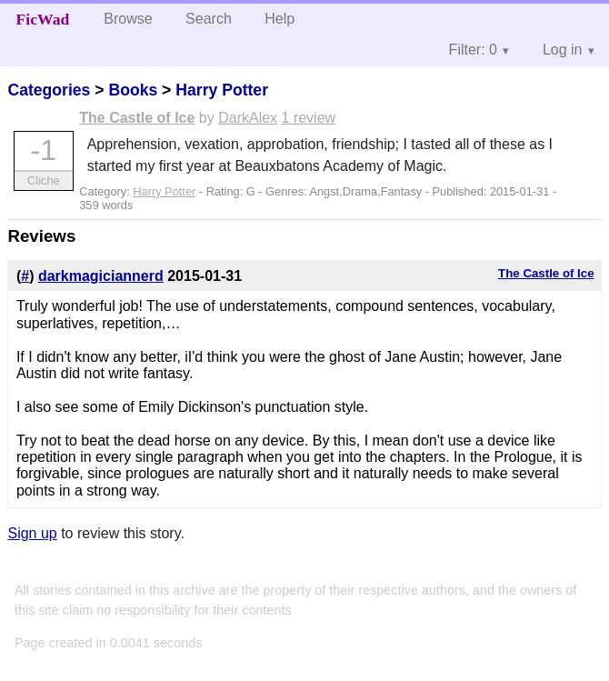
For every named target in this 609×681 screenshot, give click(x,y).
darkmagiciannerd (101, 276)
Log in (563, 49)
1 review (309, 117)
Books (132, 90)
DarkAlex (247, 117)
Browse (128, 18)
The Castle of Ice (137, 117)
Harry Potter (221, 90)
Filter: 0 (473, 49)
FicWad (43, 19)
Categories (48, 90)
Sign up (31, 533)
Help (280, 18)
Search (208, 18)
